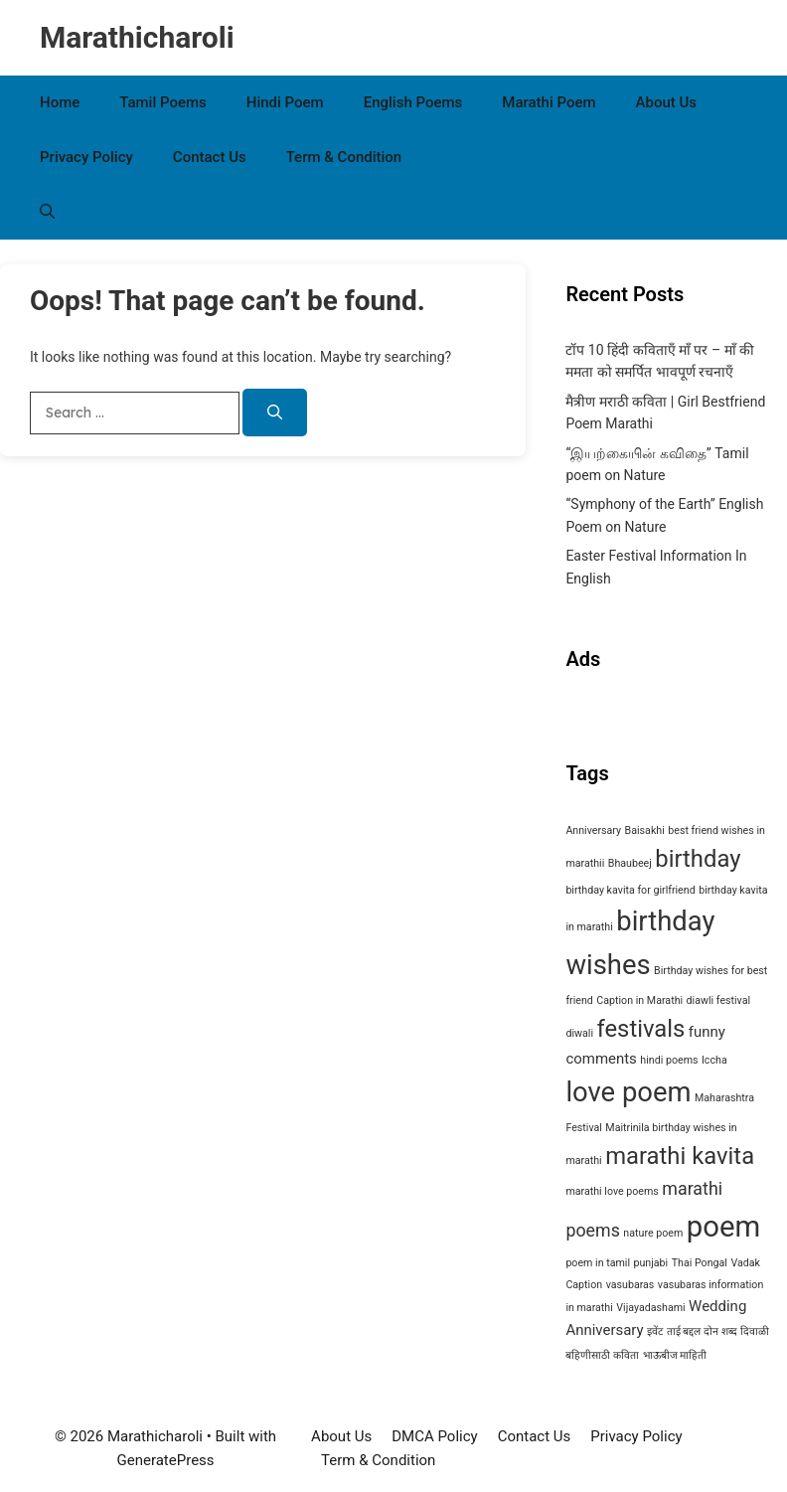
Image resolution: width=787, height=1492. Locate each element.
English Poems (413, 102)
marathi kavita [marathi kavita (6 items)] (679, 1156)
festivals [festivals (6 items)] (640, 1029)
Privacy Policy (86, 157)
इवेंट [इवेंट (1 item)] (655, 1331)
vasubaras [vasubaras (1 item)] (630, 1284)
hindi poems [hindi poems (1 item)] (669, 1060)
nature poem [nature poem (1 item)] (653, 1233)
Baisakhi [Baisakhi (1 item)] (645, 830)
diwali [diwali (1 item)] (579, 1033)
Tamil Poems (163, 102)
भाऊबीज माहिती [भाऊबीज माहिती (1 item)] (675, 1355)
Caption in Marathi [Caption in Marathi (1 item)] (639, 1000)
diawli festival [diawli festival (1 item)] (719, 1000)
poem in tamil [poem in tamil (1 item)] (597, 1262)
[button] (47, 212)
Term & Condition (344, 157)
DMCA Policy (434, 1436)
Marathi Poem (548, 102)
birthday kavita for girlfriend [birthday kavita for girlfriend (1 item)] (630, 890)
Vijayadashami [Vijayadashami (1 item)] (650, 1307)
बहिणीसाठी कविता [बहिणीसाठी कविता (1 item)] (602, 1355)
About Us (667, 102)
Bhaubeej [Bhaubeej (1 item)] (630, 863)
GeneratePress (166, 1460)
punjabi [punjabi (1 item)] (651, 1262)
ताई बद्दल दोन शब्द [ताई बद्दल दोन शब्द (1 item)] (702, 1331)
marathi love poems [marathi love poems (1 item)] (611, 1191)
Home (59, 102)
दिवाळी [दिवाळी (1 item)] (754, 1331)
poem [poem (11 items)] (723, 1226)
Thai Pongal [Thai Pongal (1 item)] (699, 1262)
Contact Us (209, 157)
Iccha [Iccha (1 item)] (714, 1060)
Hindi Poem (285, 102)
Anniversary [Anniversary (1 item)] (593, 830)
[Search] (274, 413)
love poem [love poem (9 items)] (628, 1092)
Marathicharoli (137, 37)
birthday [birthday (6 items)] (697, 859)
